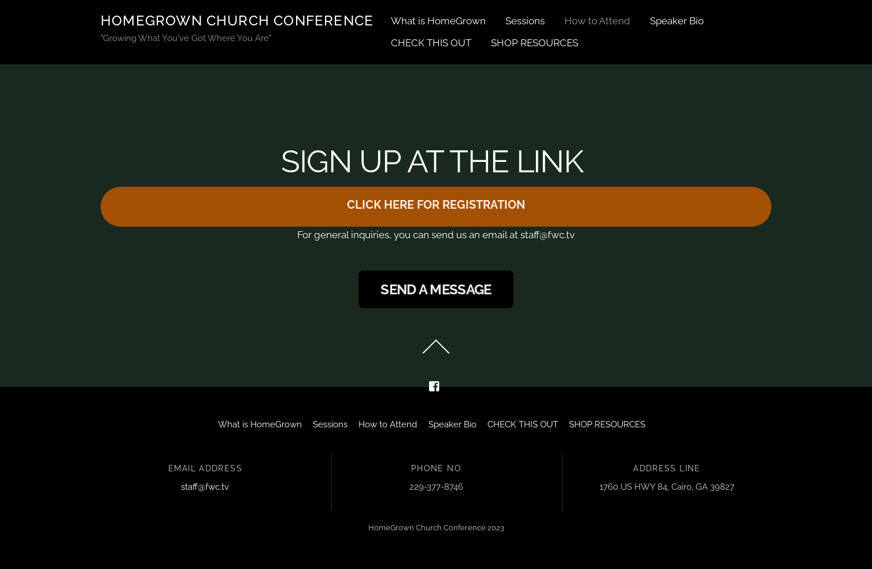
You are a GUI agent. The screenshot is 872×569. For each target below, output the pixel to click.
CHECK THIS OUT (431, 43)
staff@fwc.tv (205, 487)
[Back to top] (436, 353)
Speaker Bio (677, 21)
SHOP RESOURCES (534, 43)
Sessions (525, 21)
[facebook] (434, 385)
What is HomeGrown (438, 21)
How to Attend (597, 21)
